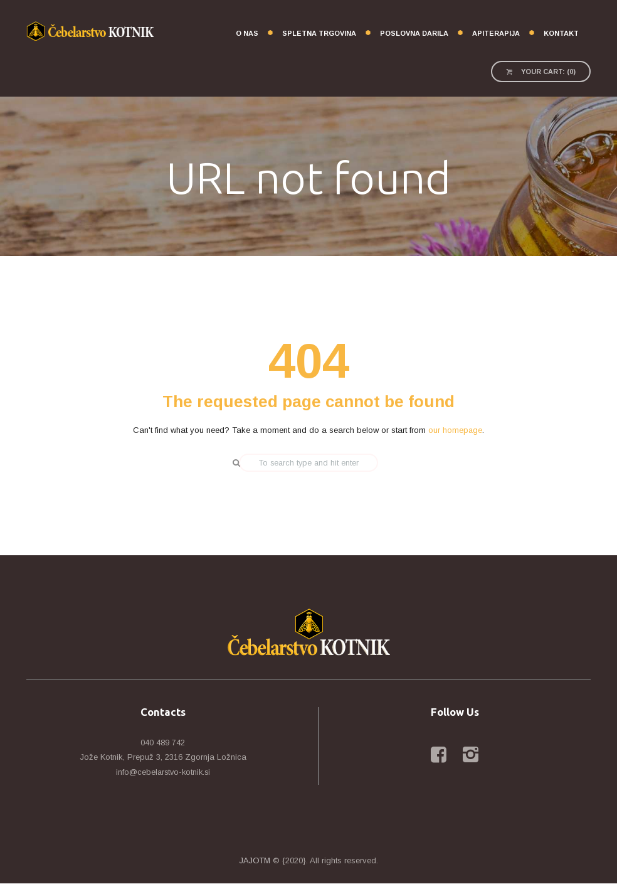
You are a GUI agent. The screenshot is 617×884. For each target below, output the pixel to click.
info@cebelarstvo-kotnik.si (163, 772)
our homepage (455, 430)
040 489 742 (162, 743)
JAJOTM (255, 861)
